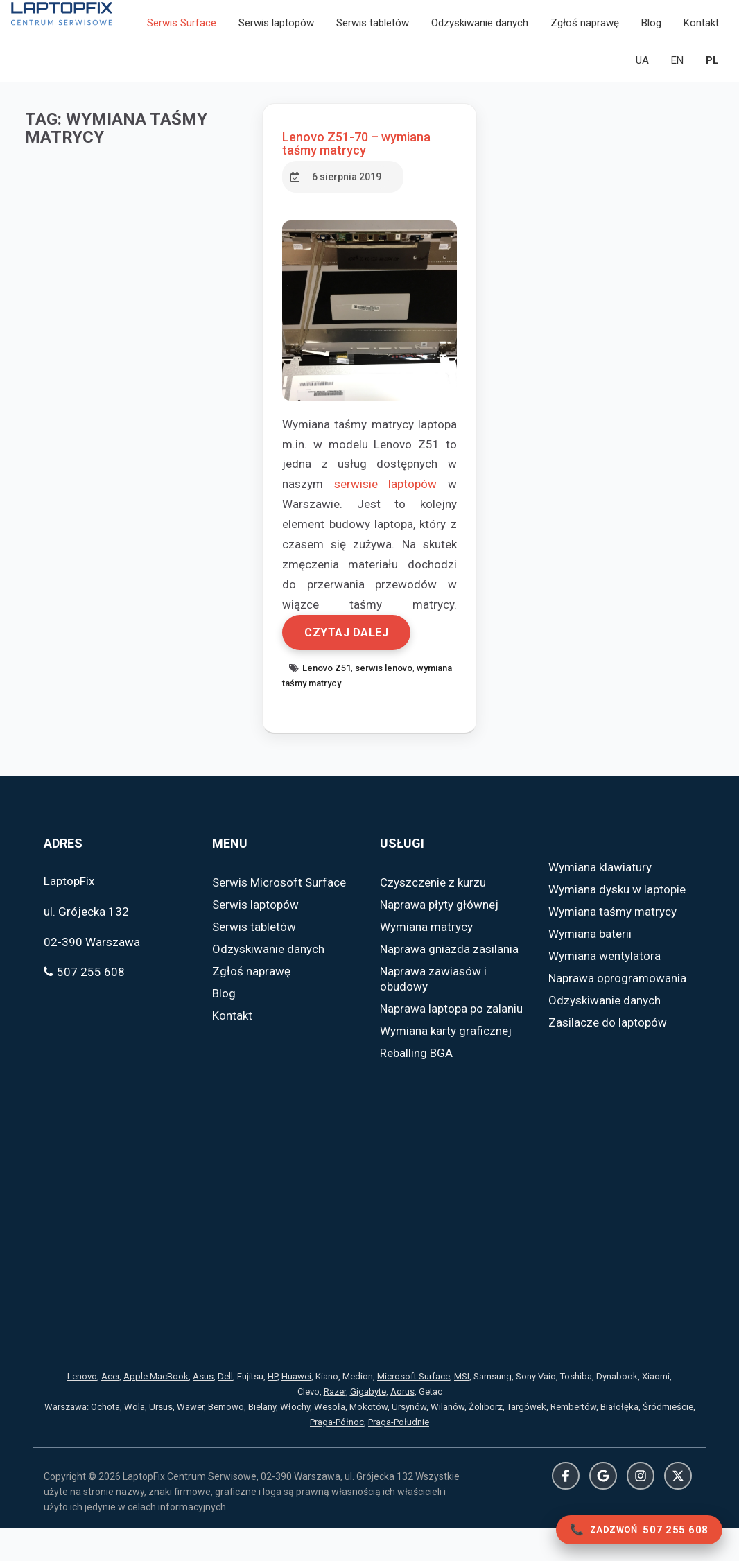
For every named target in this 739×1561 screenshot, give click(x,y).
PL (712, 66)
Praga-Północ (337, 1454)
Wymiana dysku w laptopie (617, 922)
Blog (651, 29)
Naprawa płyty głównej (439, 937)
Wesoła (329, 1439)
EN (677, 66)
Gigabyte (368, 1424)
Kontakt (701, 29)
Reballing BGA (416, 1085)
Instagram (640, 1508)
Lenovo (82, 1409)
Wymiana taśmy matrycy (612, 944)
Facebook (566, 1508)
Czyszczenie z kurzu (433, 915)
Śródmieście (668, 1439)
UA (642, 66)
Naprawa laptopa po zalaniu (451, 1041)
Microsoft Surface (413, 1409)
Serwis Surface (181, 29)
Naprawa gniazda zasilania (449, 981)
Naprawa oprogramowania (617, 1011)
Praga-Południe (398, 1454)
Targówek (526, 1439)
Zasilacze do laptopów (607, 1055)
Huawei (296, 1409)
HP (272, 1409)
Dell (225, 1409)
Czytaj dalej (349, 665)
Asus (203, 1409)
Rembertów (573, 1439)
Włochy (295, 1439)
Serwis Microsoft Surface (279, 915)
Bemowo (226, 1439)
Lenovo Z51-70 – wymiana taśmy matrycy (359, 156)
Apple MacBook (156, 1409)
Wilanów (447, 1439)
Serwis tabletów (372, 29)
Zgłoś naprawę (584, 29)
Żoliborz (486, 1439)
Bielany (262, 1439)
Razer (335, 1424)
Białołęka (619, 1439)
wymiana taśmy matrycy (333, 715)
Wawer (190, 1439)
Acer (110, 1409)
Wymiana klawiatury (600, 900)
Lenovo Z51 (329, 700)
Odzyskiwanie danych (479, 29)
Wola (134, 1439)
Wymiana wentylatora (604, 988)
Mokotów (368, 1439)
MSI (461, 1409)
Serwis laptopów (276, 29)
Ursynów (409, 1439)
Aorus (402, 1424)
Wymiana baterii (590, 966)
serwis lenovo (386, 700)
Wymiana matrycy (426, 959)
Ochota (105, 1439)
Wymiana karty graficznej (446, 1063)
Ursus (161, 1439)
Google (603, 1508)
